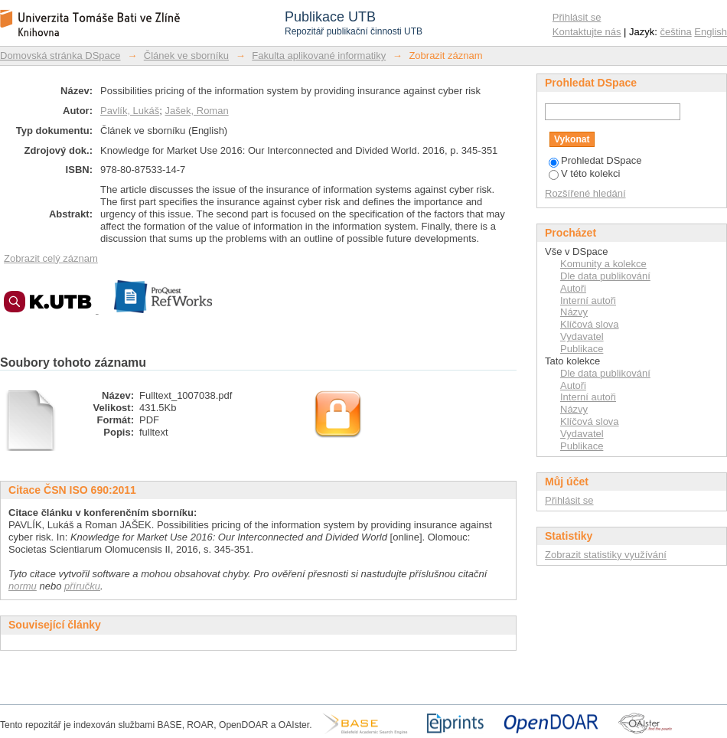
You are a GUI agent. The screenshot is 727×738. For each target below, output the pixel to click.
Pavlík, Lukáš (129, 110)
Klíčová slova (589, 324)
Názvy (574, 312)
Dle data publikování (605, 276)
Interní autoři (588, 300)
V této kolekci (584, 173)
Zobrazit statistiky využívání (606, 554)
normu (22, 586)
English (710, 32)
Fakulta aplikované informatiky (319, 55)
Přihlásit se (577, 17)
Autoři (573, 288)
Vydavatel (582, 336)
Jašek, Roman (197, 110)
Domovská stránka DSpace (60, 55)
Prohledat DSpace (595, 160)
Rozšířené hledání (585, 193)
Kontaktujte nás (587, 32)
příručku (82, 586)
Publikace (581, 348)
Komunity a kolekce (603, 263)
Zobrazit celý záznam (51, 258)
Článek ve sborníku (186, 55)
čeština (676, 32)
